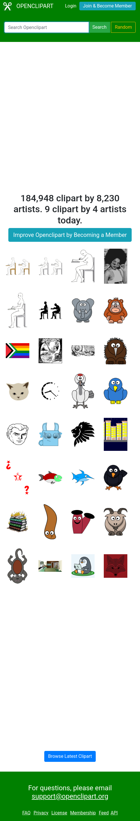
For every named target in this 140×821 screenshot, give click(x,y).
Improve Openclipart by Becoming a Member (70, 234)
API (114, 813)
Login (70, 6)
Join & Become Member (107, 6)
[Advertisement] (70, 120)
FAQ (26, 813)
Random (123, 27)
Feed (104, 813)
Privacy (41, 813)
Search (99, 27)
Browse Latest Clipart (70, 756)
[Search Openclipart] (46, 27)
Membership (83, 813)
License (59, 813)
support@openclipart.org (70, 796)
